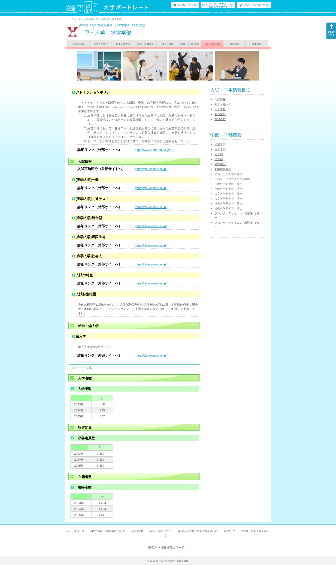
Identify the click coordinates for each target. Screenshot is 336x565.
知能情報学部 (222, 169)
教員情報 (234, 44)
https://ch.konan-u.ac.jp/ (151, 188)
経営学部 (220, 164)
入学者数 (220, 109)
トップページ (73, 19)
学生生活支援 (123, 44)
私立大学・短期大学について (108, 531)
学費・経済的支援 (189, 44)
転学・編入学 (222, 104)
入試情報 (220, 99)
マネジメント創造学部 (228, 174)
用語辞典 (138, 531)
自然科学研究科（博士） (229, 188)
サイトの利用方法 (161, 531)
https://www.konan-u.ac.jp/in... (155, 150)
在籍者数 (220, 119)
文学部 (218, 154)
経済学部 (220, 144)
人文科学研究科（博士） (229, 198)
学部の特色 (78, 44)
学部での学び (101, 44)
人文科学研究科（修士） (229, 193)
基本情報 (256, 44)
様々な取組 (168, 44)
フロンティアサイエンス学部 (232, 179)
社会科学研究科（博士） (229, 208)
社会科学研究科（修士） (229, 203)
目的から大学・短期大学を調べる (198, 531)
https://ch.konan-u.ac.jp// (151, 169)
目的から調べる (90, 19)
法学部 (218, 159)
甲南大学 (105, 19)
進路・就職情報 (145, 44)
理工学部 (220, 149)
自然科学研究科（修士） (229, 183)
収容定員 (220, 114)
